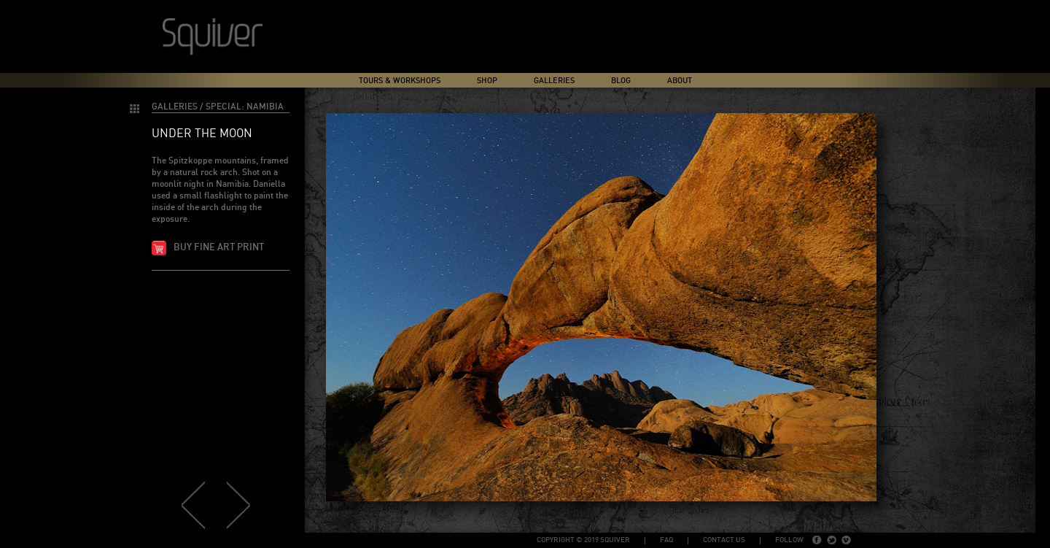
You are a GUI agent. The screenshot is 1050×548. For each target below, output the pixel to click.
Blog (621, 81)
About (679, 81)
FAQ (666, 540)
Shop (487, 81)
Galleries (554, 81)
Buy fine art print (219, 247)
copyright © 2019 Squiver (583, 540)
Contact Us (724, 540)
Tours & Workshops (399, 81)
